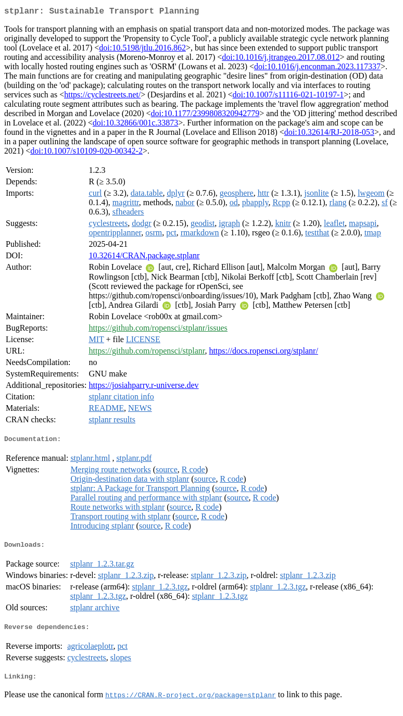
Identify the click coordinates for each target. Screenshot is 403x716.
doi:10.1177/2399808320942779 (205, 115)
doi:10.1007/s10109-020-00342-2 (86, 152)
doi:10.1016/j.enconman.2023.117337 (317, 68)
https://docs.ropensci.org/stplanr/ (263, 352)
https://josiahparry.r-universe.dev (144, 387)
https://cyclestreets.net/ (102, 96)
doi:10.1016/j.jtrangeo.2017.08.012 (280, 59)
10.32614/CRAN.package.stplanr (144, 257)
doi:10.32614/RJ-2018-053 (329, 134)
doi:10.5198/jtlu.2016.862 (142, 49)
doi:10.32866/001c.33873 (135, 124)
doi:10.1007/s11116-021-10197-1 (288, 96)
